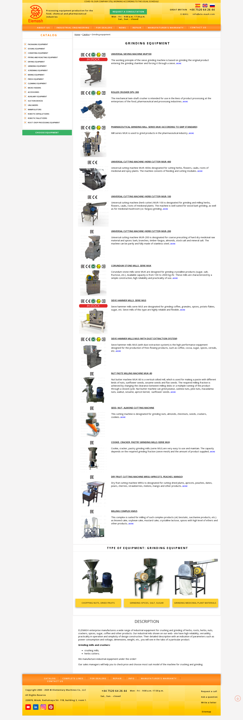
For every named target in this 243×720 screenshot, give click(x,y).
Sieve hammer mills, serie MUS (128, 300)
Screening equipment (38, 70)
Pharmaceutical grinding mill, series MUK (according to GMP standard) (154, 126)
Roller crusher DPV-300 (125, 92)
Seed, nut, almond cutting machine (132, 407)
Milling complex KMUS (124, 511)
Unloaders (33, 105)
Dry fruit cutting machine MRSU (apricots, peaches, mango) (147, 476)
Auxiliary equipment (37, 96)
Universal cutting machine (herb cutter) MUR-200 (141, 231)
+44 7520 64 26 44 (202, 9)
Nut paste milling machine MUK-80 (131, 373)
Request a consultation (128, 10)
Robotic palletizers (37, 118)
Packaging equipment (38, 44)
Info (131, 678)
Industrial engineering (73, 27)
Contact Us (198, 27)
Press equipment (36, 79)
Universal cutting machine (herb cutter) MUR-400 (141, 161)
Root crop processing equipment (44, 122)
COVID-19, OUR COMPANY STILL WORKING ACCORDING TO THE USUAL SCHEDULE (121, 1)
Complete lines (72, 678)
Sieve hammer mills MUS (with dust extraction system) (144, 338)
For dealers (104, 27)
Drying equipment (36, 62)
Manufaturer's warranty (166, 27)
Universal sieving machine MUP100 (131, 53)
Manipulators (34, 109)
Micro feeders (34, 88)
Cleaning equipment (37, 83)
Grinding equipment (37, 66)
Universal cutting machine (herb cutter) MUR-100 (141, 196)
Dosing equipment (36, 48)
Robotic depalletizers (38, 114)
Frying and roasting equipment (43, 57)
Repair (137, 27)
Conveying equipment (38, 53)
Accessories (33, 92)
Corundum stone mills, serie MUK (131, 265)
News (122, 27)
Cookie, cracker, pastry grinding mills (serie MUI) (140, 442)
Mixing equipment (36, 75)
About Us (43, 27)
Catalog (49, 35)
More (178, 63)
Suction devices (35, 101)
